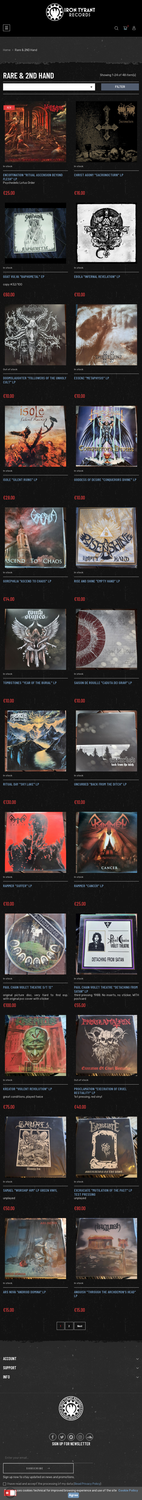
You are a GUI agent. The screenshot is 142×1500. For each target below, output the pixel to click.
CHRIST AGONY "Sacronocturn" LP (98, 175)
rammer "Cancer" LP (89, 885)
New (9, 107)
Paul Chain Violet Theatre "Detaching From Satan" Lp (106, 989)
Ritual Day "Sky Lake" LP (21, 784)
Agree (73, 1495)
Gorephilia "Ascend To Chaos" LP (27, 581)
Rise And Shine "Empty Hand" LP (97, 581)
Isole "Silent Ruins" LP (20, 479)
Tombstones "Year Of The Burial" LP (30, 682)
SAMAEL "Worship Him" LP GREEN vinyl (30, 1190)
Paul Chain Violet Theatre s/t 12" (28, 987)
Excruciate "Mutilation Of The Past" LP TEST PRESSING (103, 1192)
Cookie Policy (128, 1490)
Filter (120, 87)
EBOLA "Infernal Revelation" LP (97, 276)
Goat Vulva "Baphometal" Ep (23, 276)
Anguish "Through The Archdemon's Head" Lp (105, 1294)
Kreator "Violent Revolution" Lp (27, 1089)
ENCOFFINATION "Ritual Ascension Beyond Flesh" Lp (33, 177)
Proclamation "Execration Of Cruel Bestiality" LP (100, 1091)
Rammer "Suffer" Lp (17, 885)
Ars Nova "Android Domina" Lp (24, 1292)
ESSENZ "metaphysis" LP (91, 378)
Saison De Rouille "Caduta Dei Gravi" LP (103, 682)
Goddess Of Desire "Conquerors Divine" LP (105, 479)
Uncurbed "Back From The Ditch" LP (100, 784)
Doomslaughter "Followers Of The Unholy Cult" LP (34, 380)
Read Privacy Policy (87, 1473)
